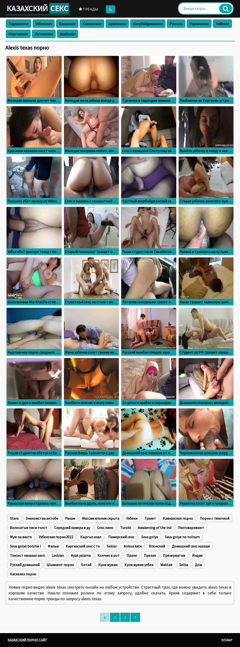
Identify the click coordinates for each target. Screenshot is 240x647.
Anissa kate (133, 546)
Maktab (166, 564)
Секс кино (105, 527)
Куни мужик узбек (138, 564)
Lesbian (58, 555)
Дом (198, 564)
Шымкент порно (60, 564)
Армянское (117, 23)
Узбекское (43, 23)
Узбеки (131, 518)
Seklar (112, 546)
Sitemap (226, 640)
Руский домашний (25, 564)
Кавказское (91, 23)
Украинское (199, 23)
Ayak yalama (81, 555)
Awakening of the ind (154, 527)
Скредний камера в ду (72, 527)
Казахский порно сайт (27, 640)
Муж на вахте (21, 537)
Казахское (67, 23)
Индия (197, 555)
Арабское (67, 34)
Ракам (70, 518)
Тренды (88, 9)
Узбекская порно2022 (56, 537)
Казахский (38, 8)
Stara (14, 518)
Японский (157, 546)
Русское (176, 23)
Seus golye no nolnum (182, 537)
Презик (150, 555)
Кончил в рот (109, 555)
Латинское (44, 34)
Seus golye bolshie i (25, 546)
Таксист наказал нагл (27, 555)
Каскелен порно (23, 574)
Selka (183, 564)
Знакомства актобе (41, 518)
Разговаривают (191, 527)
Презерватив (174, 555)
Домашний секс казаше (191, 546)
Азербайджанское (148, 23)
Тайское (222, 23)
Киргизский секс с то (83, 546)
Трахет (150, 518)
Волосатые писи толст (28, 527)
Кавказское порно (178, 518)
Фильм (53, 546)
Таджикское (18, 23)
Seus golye (149, 537)
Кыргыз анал (90, 537)
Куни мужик (107, 564)
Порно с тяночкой (214, 518)
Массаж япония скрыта (100, 518)
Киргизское (18, 34)
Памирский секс (121, 537)
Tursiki (125, 527)
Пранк (131, 555)
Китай (86, 564)
